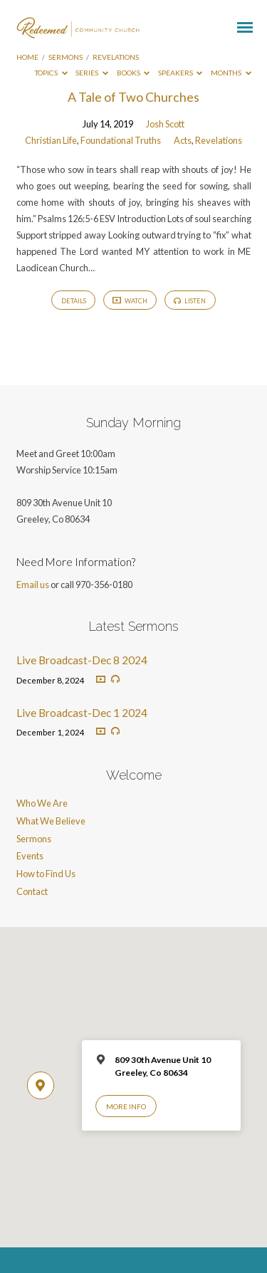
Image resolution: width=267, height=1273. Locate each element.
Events (29, 855)
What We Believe (50, 821)
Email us (32, 584)
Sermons (65, 57)
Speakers (180, 72)
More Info (126, 1106)
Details (73, 301)
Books (133, 72)
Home (27, 57)
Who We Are (42, 803)
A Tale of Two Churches (133, 97)
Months (231, 72)
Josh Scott (165, 124)
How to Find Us (45, 873)
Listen (190, 301)
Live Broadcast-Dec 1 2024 (81, 712)
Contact (32, 891)
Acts (183, 140)
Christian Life (51, 140)
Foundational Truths (120, 140)
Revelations (116, 57)
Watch (129, 301)
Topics (51, 72)
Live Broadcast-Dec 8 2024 (81, 660)
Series (91, 72)
